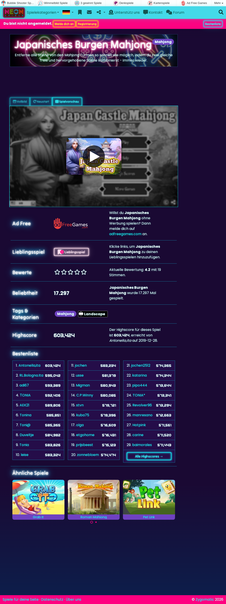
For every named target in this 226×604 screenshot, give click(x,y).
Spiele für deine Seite (21, 599)
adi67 (24, 385)
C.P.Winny (84, 395)
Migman (83, 385)
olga (80, 425)
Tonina (25, 415)
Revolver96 (142, 405)
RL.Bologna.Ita (31, 375)
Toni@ (25, 425)
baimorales (142, 444)
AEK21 (24, 405)
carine (137, 434)
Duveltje (27, 434)
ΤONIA (25, 395)
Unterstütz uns (124, 12)
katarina (139, 375)
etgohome (85, 434)
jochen (81, 365)
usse (80, 375)
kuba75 (82, 415)
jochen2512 (140, 365)
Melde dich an (64, 24)
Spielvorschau (67, 101)
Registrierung (87, 24)
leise (24, 454)
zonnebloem (88, 454)
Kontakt (153, 12)
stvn (80, 405)
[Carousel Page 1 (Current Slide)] (91, 522)
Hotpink (139, 425)
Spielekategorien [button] (41, 12)
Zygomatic (205, 599)
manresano (142, 415)
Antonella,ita (29, 365)
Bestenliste (213, 24)
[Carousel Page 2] (96, 522)
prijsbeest (84, 444)
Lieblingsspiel (71, 252)
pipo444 (139, 385)
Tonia (24, 444)
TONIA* (139, 395)
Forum (175, 12)
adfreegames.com (125, 233)
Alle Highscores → (149, 456)
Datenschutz (52, 599)
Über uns (73, 599)
